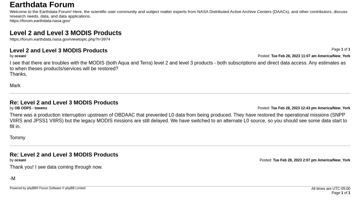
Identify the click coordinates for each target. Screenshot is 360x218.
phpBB (31, 188)
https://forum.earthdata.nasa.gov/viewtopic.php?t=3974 (60, 39)
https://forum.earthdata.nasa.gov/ (40, 20)
